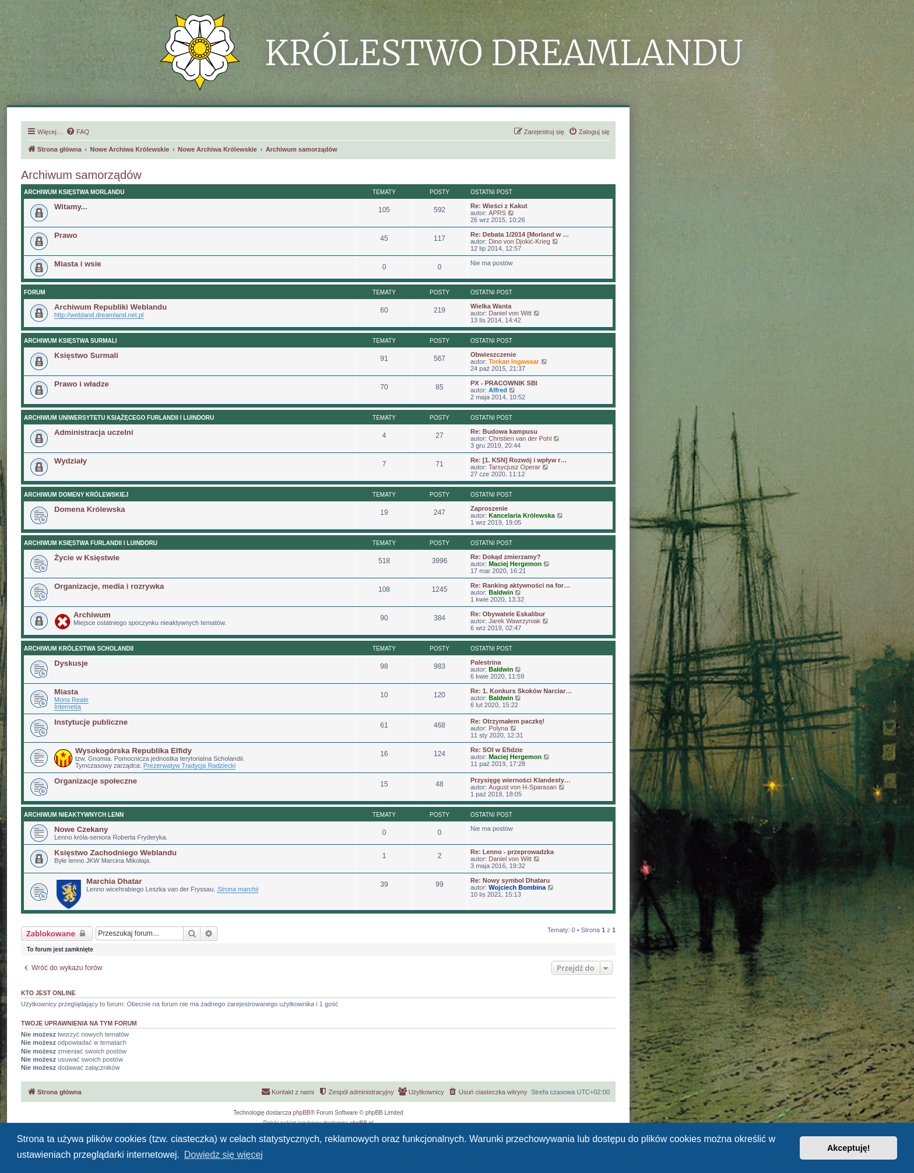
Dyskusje (71, 663)
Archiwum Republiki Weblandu (110, 307)
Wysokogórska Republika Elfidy (133, 750)
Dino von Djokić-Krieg (519, 241)
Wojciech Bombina (517, 887)
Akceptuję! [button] (848, 1148)
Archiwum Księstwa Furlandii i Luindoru (90, 543)
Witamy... (70, 206)
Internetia (67, 706)
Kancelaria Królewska (521, 515)
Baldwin (500, 592)
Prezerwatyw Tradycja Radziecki (189, 765)
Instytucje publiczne (91, 722)
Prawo (66, 235)
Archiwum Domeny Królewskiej (76, 494)
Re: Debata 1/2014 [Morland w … (519, 234)
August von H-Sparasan (522, 787)
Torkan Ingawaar (513, 361)
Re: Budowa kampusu (503, 431)
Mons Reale (71, 699)
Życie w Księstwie (86, 557)
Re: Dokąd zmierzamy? (505, 556)
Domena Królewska (89, 509)
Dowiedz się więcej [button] (223, 1155)
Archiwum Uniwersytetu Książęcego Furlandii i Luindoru (119, 418)
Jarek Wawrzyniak (514, 620)
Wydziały (70, 460)
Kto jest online (48, 992)
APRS (497, 212)
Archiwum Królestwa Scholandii (78, 648)
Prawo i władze (81, 384)
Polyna (498, 728)
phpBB (302, 1112)
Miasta (66, 691)
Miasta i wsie (77, 263)
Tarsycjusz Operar (514, 466)
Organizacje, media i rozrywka (109, 586)
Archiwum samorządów (81, 174)
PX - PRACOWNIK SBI (503, 383)
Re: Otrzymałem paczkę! (507, 721)
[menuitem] (77, 132)
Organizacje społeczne (95, 781)
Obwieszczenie (493, 354)
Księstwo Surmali (86, 355)
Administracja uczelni (93, 432)
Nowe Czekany (81, 829)
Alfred (497, 390)
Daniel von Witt (510, 313)
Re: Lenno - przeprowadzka (512, 851)
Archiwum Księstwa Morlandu (74, 192)
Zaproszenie (489, 508)
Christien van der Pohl (519, 438)
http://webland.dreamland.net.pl (99, 314)
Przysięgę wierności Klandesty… (520, 780)
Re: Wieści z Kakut (499, 205)
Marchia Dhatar (114, 881)
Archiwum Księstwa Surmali (70, 341)
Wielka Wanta (490, 306)
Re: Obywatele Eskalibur (507, 613)
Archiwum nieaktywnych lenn (74, 815)
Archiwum (92, 614)
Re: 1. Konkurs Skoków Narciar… (521, 690)
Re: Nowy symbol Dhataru (510, 880)
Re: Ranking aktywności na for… (520, 585)
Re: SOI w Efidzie (496, 749)
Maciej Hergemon (515, 563)
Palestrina (485, 662)
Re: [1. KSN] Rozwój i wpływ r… (518, 459)
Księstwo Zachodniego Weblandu (115, 852)
